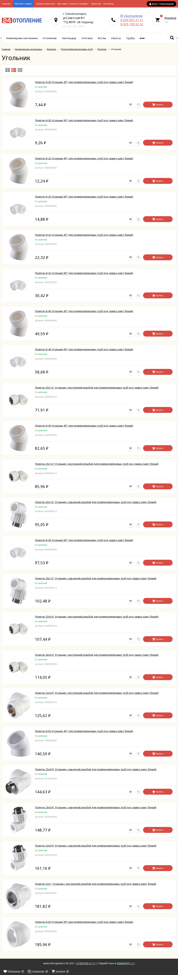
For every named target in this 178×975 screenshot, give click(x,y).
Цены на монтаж (46, 3)
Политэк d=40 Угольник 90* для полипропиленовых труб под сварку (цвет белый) (84, 349)
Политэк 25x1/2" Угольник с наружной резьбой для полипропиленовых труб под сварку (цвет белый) (95, 578)
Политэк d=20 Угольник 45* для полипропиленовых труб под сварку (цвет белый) (84, 82)
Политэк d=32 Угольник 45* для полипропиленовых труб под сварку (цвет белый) (84, 234)
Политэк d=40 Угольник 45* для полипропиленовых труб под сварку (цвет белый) (84, 311)
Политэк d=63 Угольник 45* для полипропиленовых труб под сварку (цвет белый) (84, 731)
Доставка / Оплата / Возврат (72, 3)
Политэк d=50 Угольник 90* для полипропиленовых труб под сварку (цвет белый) (84, 540)
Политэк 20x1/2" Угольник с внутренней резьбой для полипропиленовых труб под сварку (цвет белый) (97, 387)
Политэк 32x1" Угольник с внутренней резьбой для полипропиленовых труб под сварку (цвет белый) (95, 884)
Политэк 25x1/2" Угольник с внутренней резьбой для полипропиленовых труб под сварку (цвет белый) (97, 464)
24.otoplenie (133, 16)
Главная (6, 3)
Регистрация (167, 3)
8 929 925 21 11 (131, 20)
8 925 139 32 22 (131, 24)
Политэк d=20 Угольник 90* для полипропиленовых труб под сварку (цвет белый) (84, 120)
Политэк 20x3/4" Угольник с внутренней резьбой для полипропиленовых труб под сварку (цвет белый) (97, 654)
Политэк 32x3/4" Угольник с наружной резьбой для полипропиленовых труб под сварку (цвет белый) (95, 845)
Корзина (170, 18)
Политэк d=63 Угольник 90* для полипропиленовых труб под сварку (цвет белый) (84, 922)
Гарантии (96, 3)
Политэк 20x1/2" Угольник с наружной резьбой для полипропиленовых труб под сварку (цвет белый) (95, 502)
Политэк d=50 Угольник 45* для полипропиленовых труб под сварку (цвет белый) (84, 425)
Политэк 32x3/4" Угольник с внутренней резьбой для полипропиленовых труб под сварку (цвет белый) (97, 693)
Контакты (108, 3)
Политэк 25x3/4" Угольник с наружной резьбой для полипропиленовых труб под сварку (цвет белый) (95, 769)
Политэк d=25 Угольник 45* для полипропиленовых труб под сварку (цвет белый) (84, 158)
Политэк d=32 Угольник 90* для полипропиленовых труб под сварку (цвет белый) (84, 273)
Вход (155, 3)
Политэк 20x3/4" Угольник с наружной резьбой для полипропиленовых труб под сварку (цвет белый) (95, 807)
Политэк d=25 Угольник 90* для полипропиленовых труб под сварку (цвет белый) (84, 196)
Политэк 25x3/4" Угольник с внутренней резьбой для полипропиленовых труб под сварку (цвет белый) (97, 616)
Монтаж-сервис (23, 3)
